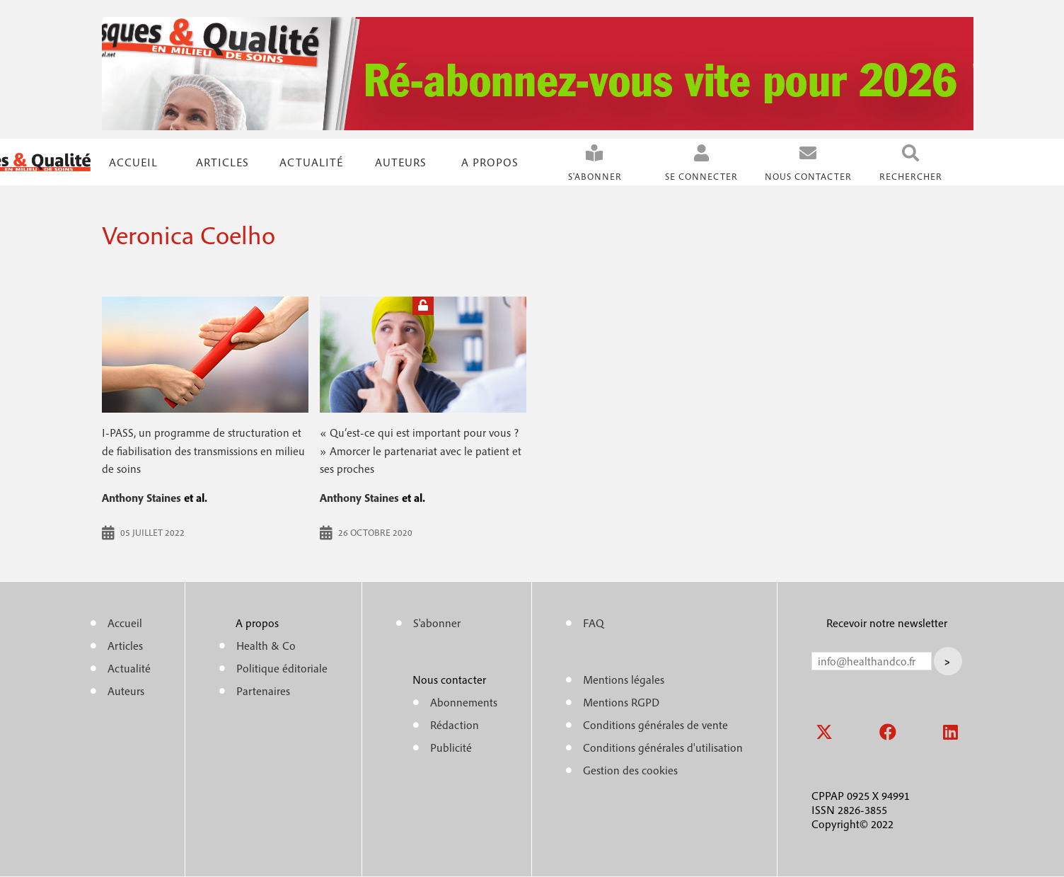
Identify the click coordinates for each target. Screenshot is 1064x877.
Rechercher (910, 177)
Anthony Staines (141, 498)
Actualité (311, 162)
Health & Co (266, 645)
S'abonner (595, 177)
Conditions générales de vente (655, 725)
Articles (125, 645)
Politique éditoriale (282, 668)
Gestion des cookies (630, 770)
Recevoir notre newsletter (886, 623)
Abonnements (463, 702)
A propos (490, 162)
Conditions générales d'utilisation (663, 747)
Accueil (133, 162)
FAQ (593, 623)
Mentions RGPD (621, 702)
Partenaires (263, 691)
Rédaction (454, 725)
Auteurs (401, 162)
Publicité (451, 747)
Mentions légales (623, 679)
